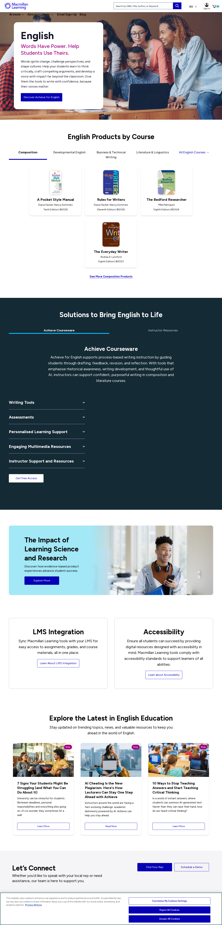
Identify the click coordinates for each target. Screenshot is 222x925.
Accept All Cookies (169, 919)
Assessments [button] (21, 417)
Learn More (43, 826)
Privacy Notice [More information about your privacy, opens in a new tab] (33, 905)
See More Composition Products (111, 276)
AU (193, 6)
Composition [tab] (27, 152)
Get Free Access (26, 478)
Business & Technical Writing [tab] (111, 154)
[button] (212, 6)
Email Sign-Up (67, 14)
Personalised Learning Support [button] (38, 431)
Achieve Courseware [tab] (59, 330)
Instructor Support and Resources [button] (41, 461)
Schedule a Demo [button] (192, 867)
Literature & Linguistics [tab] (152, 152)
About (33, 14)
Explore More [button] (41, 580)
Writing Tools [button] (21, 402)
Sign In (206, 6)
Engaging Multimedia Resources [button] (40, 446)
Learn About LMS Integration (58, 663)
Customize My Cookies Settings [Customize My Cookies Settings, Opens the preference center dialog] (169, 901)
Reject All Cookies (169, 910)
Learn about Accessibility (164, 674)
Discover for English (41, 97)
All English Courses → (194, 152)
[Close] (216, 909)
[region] (111, 909)
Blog (83, 14)
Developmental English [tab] (69, 152)
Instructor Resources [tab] (163, 330)
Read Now (111, 826)
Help (48, 14)
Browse (17, 14)
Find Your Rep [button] (154, 867)
